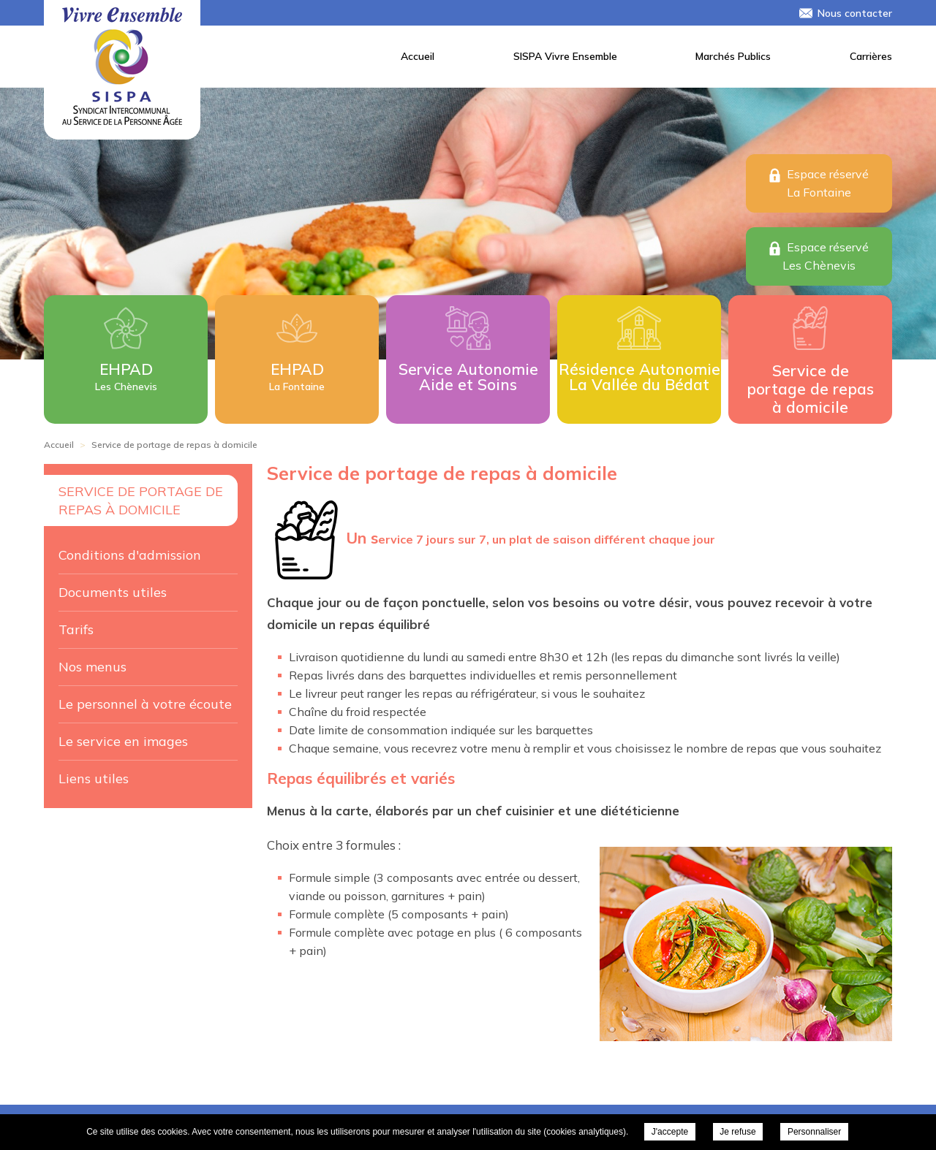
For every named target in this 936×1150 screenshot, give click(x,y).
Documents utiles (112, 592)
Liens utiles (93, 778)
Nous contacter (855, 13)
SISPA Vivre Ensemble (565, 56)
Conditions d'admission (129, 555)
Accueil (417, 56)
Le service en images (123, 741)
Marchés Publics (733, 56)
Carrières (871, 56)
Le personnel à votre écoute (145, 704)
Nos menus (92, 666)
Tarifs (76, 629)
